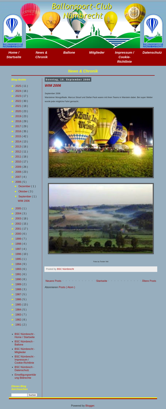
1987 (18, 294)
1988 (18, 289)
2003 (18, 218)
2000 (18, 233)
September (25, 196)
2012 (18, 151)
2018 (18, 121)
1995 (18, 259)
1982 (18, 319)
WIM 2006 (53, 85)
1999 (18, 238)
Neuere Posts (53, 281)
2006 (18, 182)
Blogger (89, 405)
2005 (18, 208)
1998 (18, 243)
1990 (18, 279)
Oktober (23, 191)
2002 (18, 223)
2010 (18, 161)
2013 (18, 146)
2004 (18, 213)
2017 (18, 126)
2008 (18, 171)
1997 (18, 249)
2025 (18, 86)
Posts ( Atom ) (67, 287)
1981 (18, 324)
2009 (18, 166)
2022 (18, 101)
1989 (18, 284)
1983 (18, 314)
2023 (18, 96)
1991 (18, 274)
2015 (18, 136)
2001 (18, 228)
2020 (18, 111)
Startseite (101, 281)
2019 (18, 116)
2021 (18, 106)
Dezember (24, 186)
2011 (18, 156)
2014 (18, 141)
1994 (18, 264)
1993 (18, 269)
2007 (18, 176)
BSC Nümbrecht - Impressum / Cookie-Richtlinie (25, 359)
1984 (18, 309)
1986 (18, 299)
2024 (18, 91)
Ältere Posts (149, 281)
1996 (18, 254)
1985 (18, 304)
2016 (18, 131)
